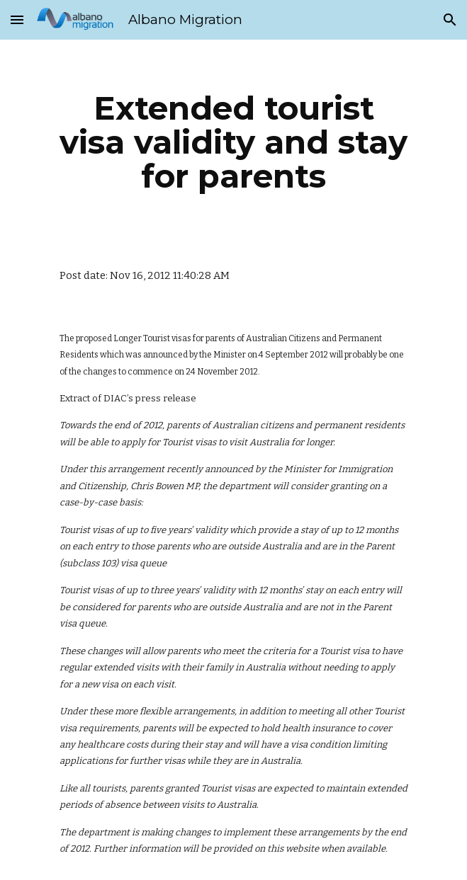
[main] (233, 142)
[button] (17, 19)
